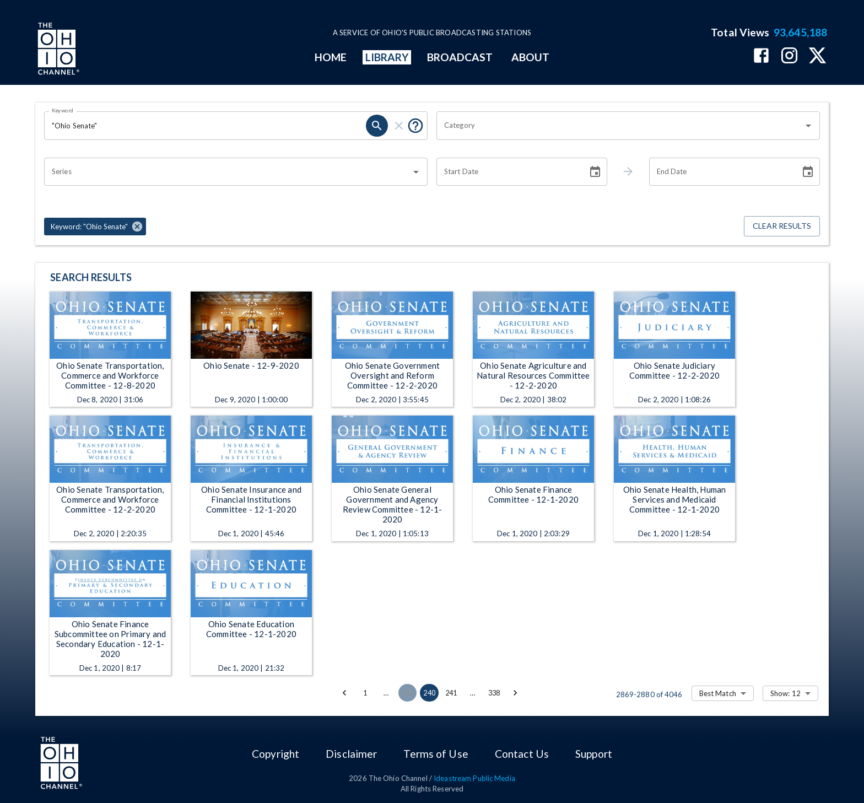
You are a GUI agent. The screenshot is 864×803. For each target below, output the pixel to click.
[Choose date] (595, 172)
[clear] (399, 126)
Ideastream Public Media (474, 778)
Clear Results (781, 226)
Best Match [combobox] (717, 693)
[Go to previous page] (344, 693)
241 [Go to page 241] (451, 693)
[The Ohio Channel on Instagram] (789, 56)
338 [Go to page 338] (494, 693)
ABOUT (530, 57)
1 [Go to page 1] (365, 693)
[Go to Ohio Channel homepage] (57, 50)
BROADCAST (460, 57)
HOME (331, 57)
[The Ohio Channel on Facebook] (761, 56)
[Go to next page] (515, 693)
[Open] (808, 125)
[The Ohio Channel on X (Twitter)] (817, 56)
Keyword (63, 110)
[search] (377, 126)
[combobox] (619, 125)
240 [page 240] (429, 693)
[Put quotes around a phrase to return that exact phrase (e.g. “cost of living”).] (415, 125)
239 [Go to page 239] (407, 693)
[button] (95, 226)
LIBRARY (387, 57)
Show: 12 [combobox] (785, 693)
